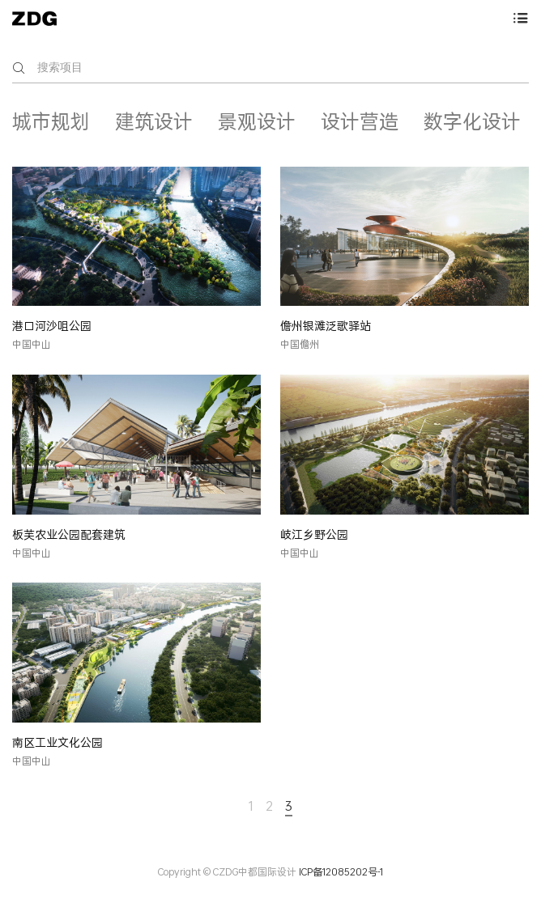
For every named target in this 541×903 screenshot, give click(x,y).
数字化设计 (472, 121)
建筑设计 (154, 121)
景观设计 (257, 121)
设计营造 (359, 121)
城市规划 (51, 121)
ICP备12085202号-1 (341, 872)
